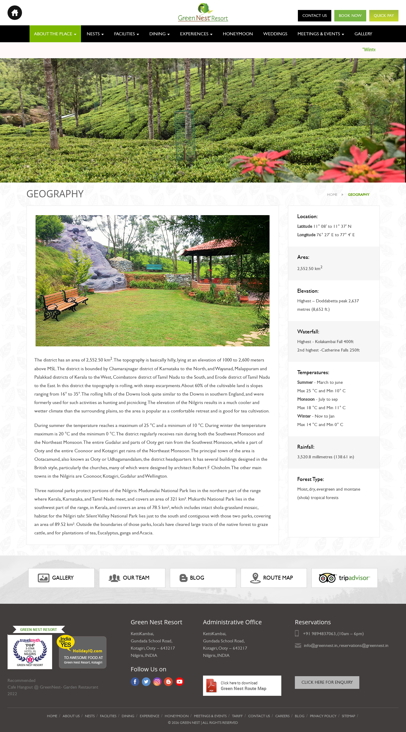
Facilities (124, 34)
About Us (71, 716)
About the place (53, 34)
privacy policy (323, 716)
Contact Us (314, 15)
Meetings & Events (319, 34)
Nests (93, 34)
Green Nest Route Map (242, 685)
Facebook (135, 681)
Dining (157, 34)
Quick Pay (384, 15)
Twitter (146, 681)
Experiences (194, 34)
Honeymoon (238, 34)
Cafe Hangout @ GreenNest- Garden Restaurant (53, 687)
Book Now (350, 15)
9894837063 (324, 633)
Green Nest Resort (38, 629)
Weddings (275, 34)
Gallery (363, 34)
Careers (282, 716)
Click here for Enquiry (327, 682)
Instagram (157, 681)
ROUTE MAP (271, 578)
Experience (149, 716)
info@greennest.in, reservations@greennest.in (346, 645)
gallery (56, 578)
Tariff (237, 716)
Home (332, 195)
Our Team (128, 578)
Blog (191, 578)
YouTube (179, 681)
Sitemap (348, 716)
